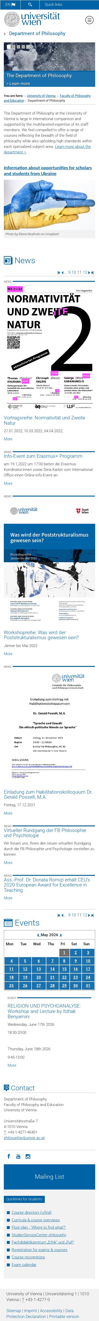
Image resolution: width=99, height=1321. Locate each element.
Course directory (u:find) (32, 1212)
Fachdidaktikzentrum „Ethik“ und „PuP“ (43, 1242)
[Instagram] (28, 1156)
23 (75, 977)
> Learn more (18, 83)
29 (64, 985)
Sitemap (13, 1310)
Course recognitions (28, 1257)
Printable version (64, 1316)
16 (75, 969)
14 (52, 969)
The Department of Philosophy (39, 75)
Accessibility (51, 1310)
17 (88, 969)
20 (38, 977)
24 (88, 977)
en (10, 4)
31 (88, 985)
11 (11, 969)
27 (38, 985)
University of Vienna (41, 96)
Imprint (30, 1310)
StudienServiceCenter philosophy (39, 1235)
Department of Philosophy (37, 33)
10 (74, 272)
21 (52, 977)
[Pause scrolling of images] (28, 47)
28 (52, 985)
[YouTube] (18, 1156)
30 (75, 985)
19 (25, 977)
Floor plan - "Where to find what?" (39, 1227)
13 (38, 969)
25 (11, 985)
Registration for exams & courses (39, 1250)
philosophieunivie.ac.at (24, 1138)
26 (25, 985)
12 (85, 272)
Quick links (53, 4)
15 (64, 969)
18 (11, 977)
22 (64, 977)
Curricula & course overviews (36, 1220)
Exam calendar (24, 1264)
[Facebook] (8, 1156)
